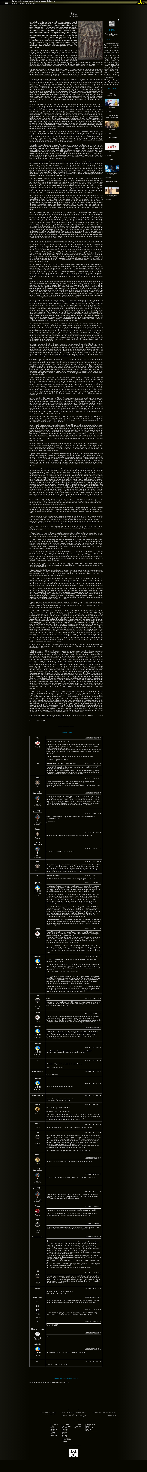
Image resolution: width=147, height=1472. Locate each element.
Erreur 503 (53, 1435)
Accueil (56, 1424)
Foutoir (52, 1433)
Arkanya (37, 929)
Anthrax (37, 1123)
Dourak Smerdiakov (37, 792)
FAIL (112, 159)
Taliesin (37, 1206)
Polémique (114, 34)
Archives (64, 1436)
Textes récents (78, 1426)
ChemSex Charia (111, 181)
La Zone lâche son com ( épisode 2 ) (112, 116)
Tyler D (37, 1155)
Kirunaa (37, 778)
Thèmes (107, 34)
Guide (52, 1426)
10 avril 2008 (52, 1414)
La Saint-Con (54, 1429)
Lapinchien (74, 16)
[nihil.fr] (88, 1426)
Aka (37, 738)
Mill (37, 1306)
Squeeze (88, 1430)
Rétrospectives (66, 1439)
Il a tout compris (111, 137)
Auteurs (64, 1441)
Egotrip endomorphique (112, 94)
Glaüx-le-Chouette (37, 1329)
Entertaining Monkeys (89, 1428)
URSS (76, 1427)
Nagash (37, 1104)
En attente (65, 1427)
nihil (37, 995)
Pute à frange (113, 174)
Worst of (64, 1435)
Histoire (111, 36)
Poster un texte (66, 1426)
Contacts (53, 1427)
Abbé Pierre (37, 1297)
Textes (68, 1424)
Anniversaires (66, 1438)
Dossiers (64, 1430)
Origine (73, 13)
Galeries (53, 1432)
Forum (52, 1430)
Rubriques (65, 1429)
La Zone (33, 1)
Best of (64, 1433)
